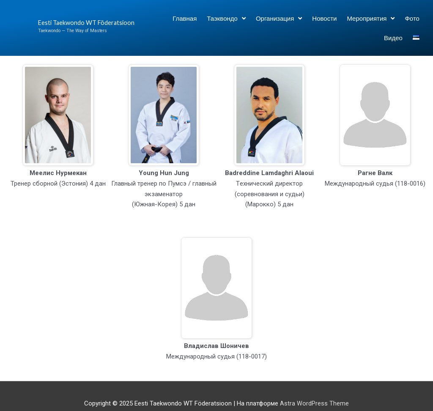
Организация (279, 18)
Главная (185, 18)
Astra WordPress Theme (314, 403)
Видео (393, 37)
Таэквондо (226, 18)
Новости (324, 18)
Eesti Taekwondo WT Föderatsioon (68, 23)
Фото (412, 18)
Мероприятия (371, 18)
